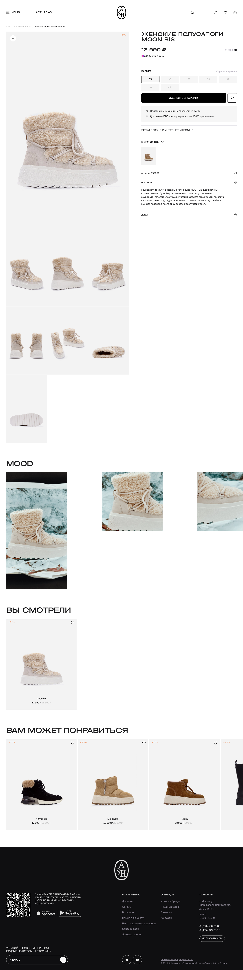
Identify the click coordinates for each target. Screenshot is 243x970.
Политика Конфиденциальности (177, 959)
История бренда (170, 901)
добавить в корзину (184, 97)
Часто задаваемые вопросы (139, 923)
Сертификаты (130, 928)
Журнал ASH (44, 12)
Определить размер (226, 71)
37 (189, 79)
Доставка (127, 901)
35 (150, 79)
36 (169, 79)
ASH (8, 26)
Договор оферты (132, 934)
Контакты (166, 917)
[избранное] (225, 12)
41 (169, 87)
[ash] (121, 12)
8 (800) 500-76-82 (209, 926)
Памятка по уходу (133, 917)
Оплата (126, 906)
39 (227, 79)
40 (150, 87)
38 (208, 79)
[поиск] (192, 12)
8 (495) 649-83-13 (209, 930)
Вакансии (166, 912)
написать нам (212, 938)
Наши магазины (170, 906)
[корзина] (235, 12)
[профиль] (216, 12)
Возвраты (128, 912)
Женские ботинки (22, 26)
